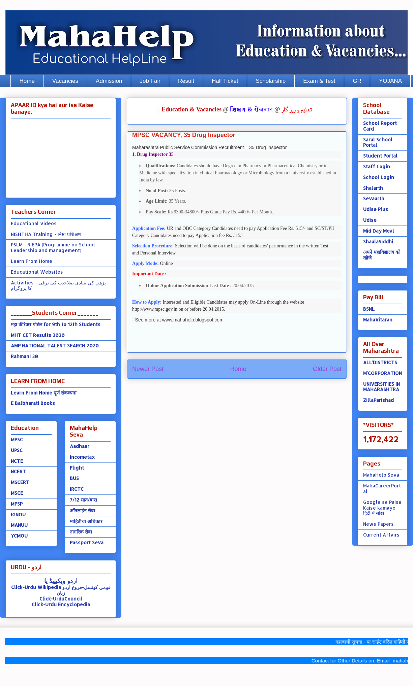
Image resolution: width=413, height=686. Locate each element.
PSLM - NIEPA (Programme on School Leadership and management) (53, 247)
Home (27, 81)
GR (357, 81)
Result (186, 81)
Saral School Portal (377, 142)
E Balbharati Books (33, 403)
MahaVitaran (377, 319)
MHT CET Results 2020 (38, 335)
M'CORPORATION (382, 373)
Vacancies (65, 81)
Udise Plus (375, 209)
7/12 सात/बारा (83, 500)
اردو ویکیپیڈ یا (61, 580)
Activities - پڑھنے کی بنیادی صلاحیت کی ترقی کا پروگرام (58, 285)
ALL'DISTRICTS (380, 362)
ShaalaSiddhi (378, 241)
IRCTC (77, 489)
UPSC (17, 450)
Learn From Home (31, 261)
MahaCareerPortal (382, 488)
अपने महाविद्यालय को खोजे (382, 255)
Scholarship (271, 81)
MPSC (17, 439)
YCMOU (19, 536)
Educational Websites (37, 272)
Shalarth (373, 188)
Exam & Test (319, 81)
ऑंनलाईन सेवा (82, 510)
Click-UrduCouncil (60, 599)
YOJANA (390, 81)
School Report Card (380, 126)
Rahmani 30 (24, 356)
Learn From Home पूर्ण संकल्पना (44, 393)
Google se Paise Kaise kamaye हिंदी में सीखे (382, 507)
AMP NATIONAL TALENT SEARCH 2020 (55, 345)
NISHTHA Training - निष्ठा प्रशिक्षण (46, 234)
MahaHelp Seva (381, 475)
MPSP (17, 504)
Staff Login (376, 166)
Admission (109, 81)
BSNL (369, 309)
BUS (74, 478)
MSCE (17, 493)
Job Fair (150, 81)
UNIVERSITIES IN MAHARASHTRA (381, 386)
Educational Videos (34, 223)
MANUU (19, 525)
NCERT (18, 471)
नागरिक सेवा (81, 532)
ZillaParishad (378, 400)
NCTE (17, 461)
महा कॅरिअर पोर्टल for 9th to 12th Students (55, 324)
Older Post (327, 369)
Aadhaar (79, 446)
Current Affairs (381, 535)
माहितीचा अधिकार (86, 521)
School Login (378, 177)
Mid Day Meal (378, 231)
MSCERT (20, 482)
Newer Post (148, 369)
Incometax (82, 457)
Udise (370, 220)
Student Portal (380, 156)
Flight (77, 468)
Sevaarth (373, 198)
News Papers (378, 524)
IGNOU (18, 514)
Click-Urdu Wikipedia (36, 587)
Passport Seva (87, 542)
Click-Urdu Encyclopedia (61, 604)
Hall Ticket (225, 81)
